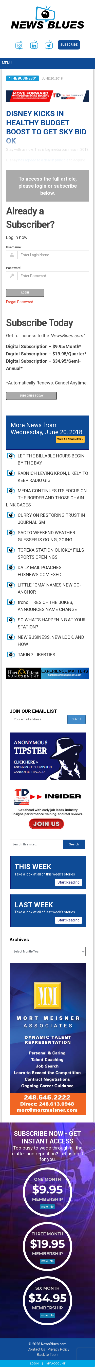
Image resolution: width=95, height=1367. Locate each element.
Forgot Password (19, 302)
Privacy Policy (58, 1349)
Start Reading (69, 882)
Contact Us (36, 1349)
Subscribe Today (31, 395)
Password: (13, 268)
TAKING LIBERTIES (36, 654)
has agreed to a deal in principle (43, 160)
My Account (55, 1363)
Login (34, 1363)
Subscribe (69, 44)
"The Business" (22, 78)
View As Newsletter (70, 439)
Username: (14, 247)
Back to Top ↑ (47, 1355)
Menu (7, 63)
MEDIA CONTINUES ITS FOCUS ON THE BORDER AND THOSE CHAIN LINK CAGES (46, 497)
